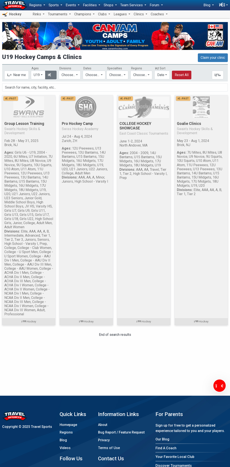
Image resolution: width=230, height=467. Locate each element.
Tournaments (58, 14)
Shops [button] (109, 5)
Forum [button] (155, 5)
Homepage (68, 425)
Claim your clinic (213, 58)
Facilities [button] (90, 5)
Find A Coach (165, 448)
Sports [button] (54, 5)
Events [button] (71, 5)
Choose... (140, 75)
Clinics (139, 14)
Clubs (103, 14)
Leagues (121, 14)
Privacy (104, 440)
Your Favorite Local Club (174, 457)
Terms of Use (109, 448)
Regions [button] (36, 5)
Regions (66, 432)
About (102, 425)
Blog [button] (207, 5)
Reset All (182, 75)
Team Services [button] (132, 5)
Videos (65, 448)
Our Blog (162, 439)
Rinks (37, 14)
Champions (83, 14)
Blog (63, 440)
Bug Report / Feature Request (121, 432)
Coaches (158, 14)
